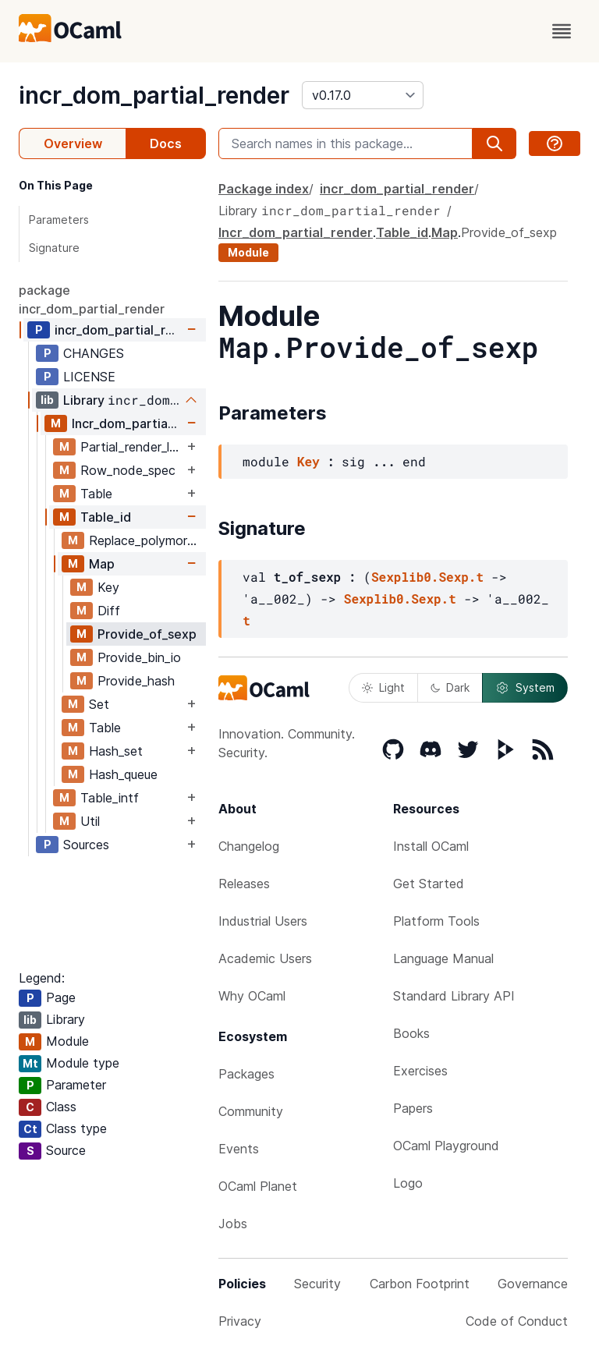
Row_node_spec (127, 470)
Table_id (105, 517)
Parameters (59, 219)
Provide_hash (136, 681)
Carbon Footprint (420, 1283)
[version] (363, 95)
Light (383, 687)
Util (90, 821)
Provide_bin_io (139, 657)
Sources (86, 844)
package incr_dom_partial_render (92, 299)
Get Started (428, 883)
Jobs (232, 1223)
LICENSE (89, 376)
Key (108, 587)
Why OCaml (251, 996)
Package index (263, 189)
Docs (166, 143)
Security (317, 1283)
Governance (533, 1283)
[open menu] (561, 31)
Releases (244, 883)
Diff (108, 610)
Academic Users (265, 958)
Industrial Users (262, 921)
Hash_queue (123, 774)
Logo (408, 1183)
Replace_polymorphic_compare (147, 540)
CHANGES (93, 353)
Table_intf (109, 798)
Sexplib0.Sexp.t (427, 577)
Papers (413, 1108)
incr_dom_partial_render (154, 95)
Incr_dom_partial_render (127, 423)
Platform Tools (436, 921)
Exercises (420, 1071)
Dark (450, 687)
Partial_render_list (131, 447)
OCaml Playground (446, 1145)
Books (411, 1033)
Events (238, 1148)
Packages (246, 1074)
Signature (54, 247)
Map (102, 564)
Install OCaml (431, 846)
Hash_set (116, 751)
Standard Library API (454, 996)
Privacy (239, 1321)
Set (99, 704)
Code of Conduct (517, 1321)
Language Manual (443, 958)
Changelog (248, 846)
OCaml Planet (257, 1186)
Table (96, 493)
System (525, 688)
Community (250, 1111)
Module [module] (248, 252)
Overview (73, 143)
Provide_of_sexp (147, 634)
